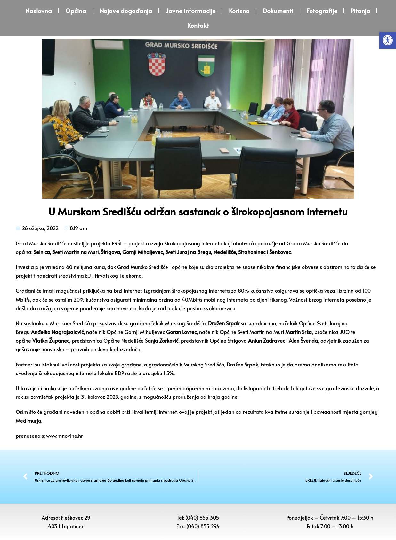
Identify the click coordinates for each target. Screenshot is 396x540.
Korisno (239, 10)
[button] (387, 40)
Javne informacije (190, 10)
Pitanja (360, 10)
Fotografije (322, 10)
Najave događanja (126, 10)
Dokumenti (278, 10)
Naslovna (38, 10)
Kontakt (198, 25)
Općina (75, 10)
